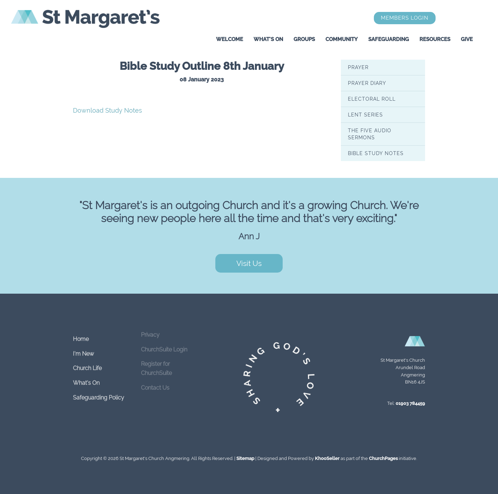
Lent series (365, 114)
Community (341, 39)
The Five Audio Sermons (369, 133)
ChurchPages (383, 458)
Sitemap (245, 458)
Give (467, 39)
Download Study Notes (107, 110)
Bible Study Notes (376, 153)
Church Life (87, 362)
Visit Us (249, 263)
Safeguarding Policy (98, 391)
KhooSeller (327, 458)
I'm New (83, 348)
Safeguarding (388, 39)
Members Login (405, 18)
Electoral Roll (372, 98)
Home (81, 333)
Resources (434, 39)
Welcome (229, 39)
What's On (268, 39)
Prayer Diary (367, 83)
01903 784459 (410, 403)
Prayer (358, 67)
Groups (304, 39)
